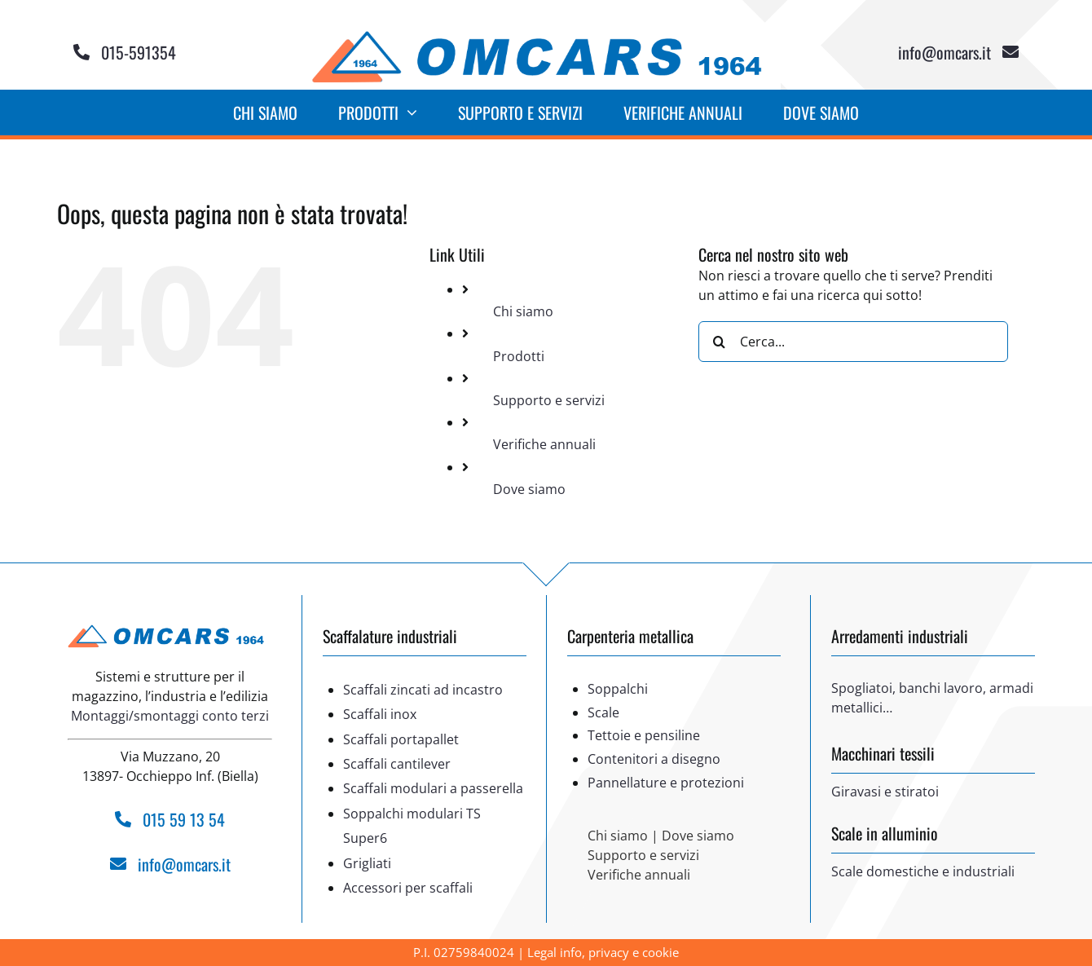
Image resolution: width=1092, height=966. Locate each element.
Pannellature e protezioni (666, 783)
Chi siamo (523, 311)
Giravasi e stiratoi (885, 792)
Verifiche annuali (544, 444)
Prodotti (518, 356)
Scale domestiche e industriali (923, 871)
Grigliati (367, 863)
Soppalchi (618, 689)
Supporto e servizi (549, 400)
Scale (603, 712)
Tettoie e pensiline (644, 735)
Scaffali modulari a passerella (433, 788)
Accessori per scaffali (408, 888)
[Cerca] (718, 341)
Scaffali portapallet (401, 739)
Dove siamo (529, 489)
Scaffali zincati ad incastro (423, 690)
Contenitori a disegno (654, 759)
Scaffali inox (379, 714)
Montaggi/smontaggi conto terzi (170, 716)
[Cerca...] (853, 341)
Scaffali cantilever (397, 764)
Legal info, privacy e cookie (603, 952)
